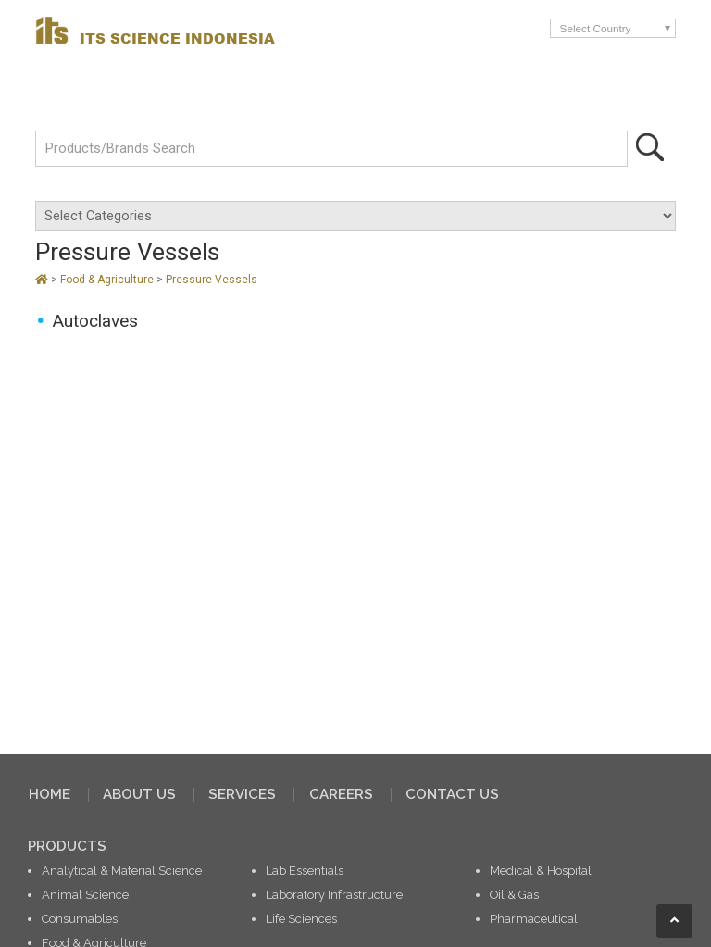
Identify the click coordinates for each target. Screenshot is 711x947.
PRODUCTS (67, 846)
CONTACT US (452, 794)
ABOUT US (139, 794)
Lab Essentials (304, 871)
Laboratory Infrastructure (334, 895)
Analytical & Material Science (122, 871)
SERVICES (242, 794)
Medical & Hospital (541, 871)
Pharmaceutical (534, 919)
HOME (49, 794)
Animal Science (85, 895)
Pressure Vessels (211, 279)
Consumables (80, 919)
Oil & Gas (514, 895)
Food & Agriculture (108, 279)
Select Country (595, 28)
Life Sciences (301, 919)
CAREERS (341, 794)
